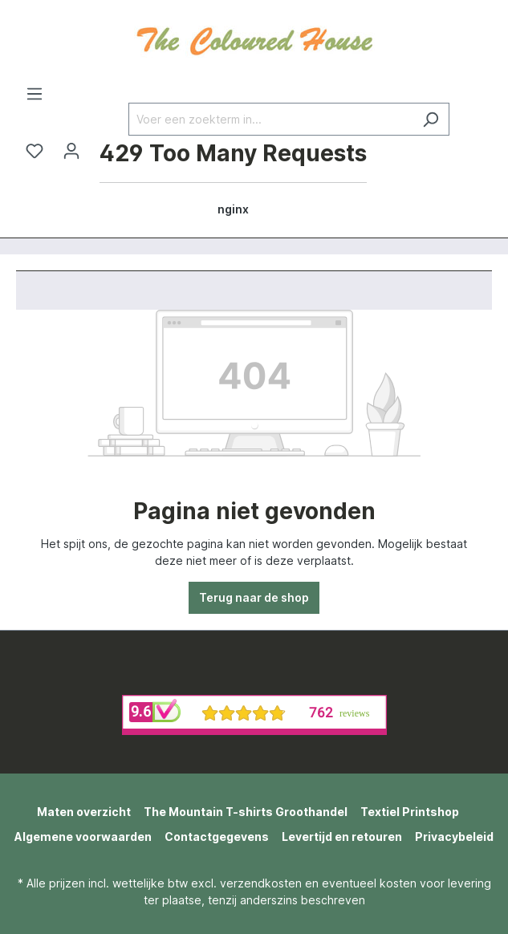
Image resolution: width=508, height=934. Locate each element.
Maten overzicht (84, 811)
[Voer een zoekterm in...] (270, 119)
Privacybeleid (454, 836)
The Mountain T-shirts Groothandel (245, 811)
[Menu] (34, 94)
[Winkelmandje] (233, 180)
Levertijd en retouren (342, 836)
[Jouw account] (71, 151)
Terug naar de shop (254, 597)
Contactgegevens (217, 836)
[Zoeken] (430, 119)
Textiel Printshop (409, 811)
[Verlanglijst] (34, 151)
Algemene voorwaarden (83, 836)
